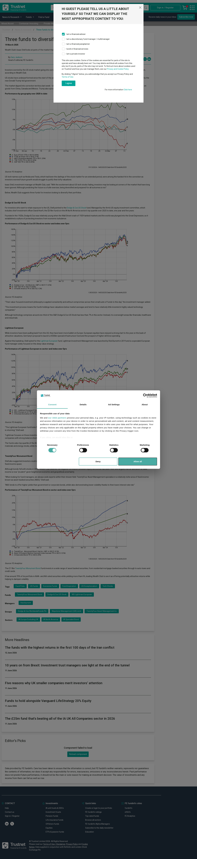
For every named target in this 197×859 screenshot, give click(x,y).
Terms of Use (67, 77)
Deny (98, 461)
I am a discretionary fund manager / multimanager (88, 39)
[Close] (140, 7)
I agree (68, 83)
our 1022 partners (57, 418)
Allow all (138, 461)
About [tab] (145, 404)
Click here (128, 90)
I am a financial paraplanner (78, 44)
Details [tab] (83, 404)
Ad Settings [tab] (114, 404)
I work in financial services (77, 49)
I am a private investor (75, 53)
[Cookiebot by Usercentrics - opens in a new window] (145, 396)
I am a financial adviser (76, 34)
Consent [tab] (52, 404)
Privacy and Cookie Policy (118, 69)
